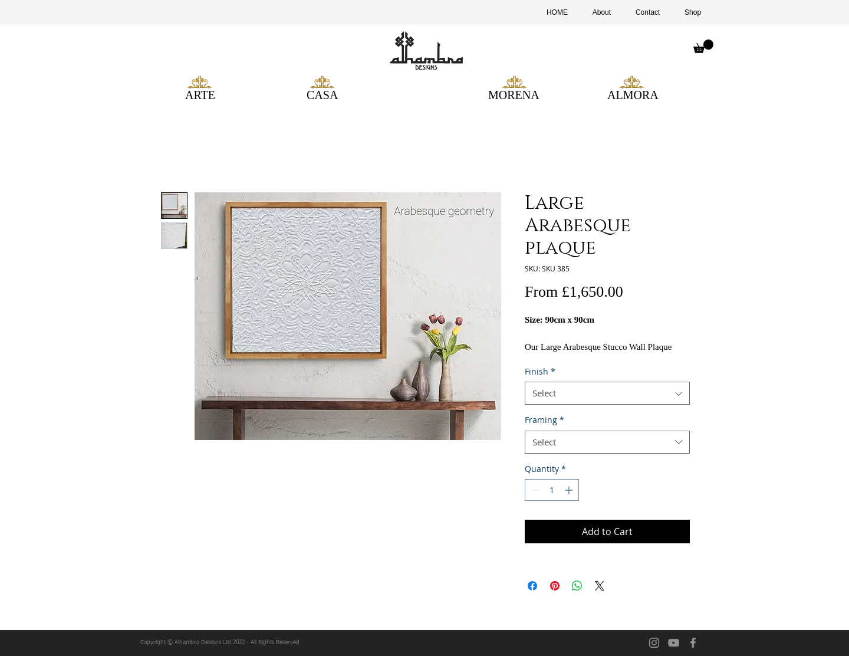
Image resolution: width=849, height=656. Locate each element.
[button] (703, 46)
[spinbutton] (551, 490)
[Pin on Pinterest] (555, 586)
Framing (544, 419)
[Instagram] (654, 643)
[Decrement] (533, 490)
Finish (540, 371)
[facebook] (693, 643)
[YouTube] (673, 643)
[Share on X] (600, 586)
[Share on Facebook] (532, 586)
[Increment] (569, 490)
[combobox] (607, 393)
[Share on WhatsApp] (577, 586)
